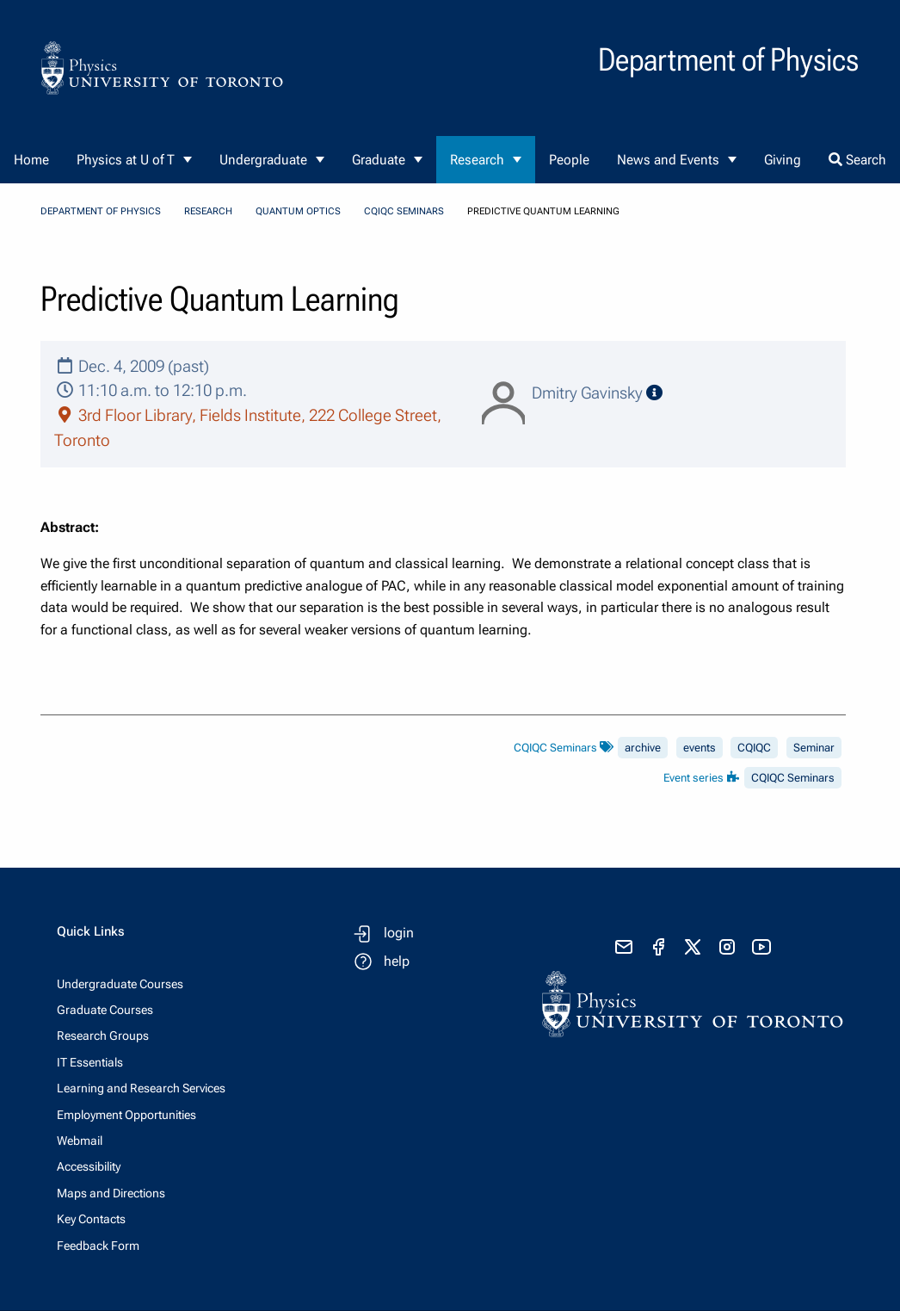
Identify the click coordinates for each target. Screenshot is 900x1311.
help (397, 961)
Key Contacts (91, 1219)
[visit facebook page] (658, 947)
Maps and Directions (111, 1193)
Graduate (378, 160)
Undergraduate (263, 160)
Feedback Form (98, 1245)
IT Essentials (90, 1062)
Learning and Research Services (141, 1088)
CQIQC (754, 747)
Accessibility (88, 1166)
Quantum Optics (298, 211)
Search (857, 160)
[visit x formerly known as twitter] (692, 947)
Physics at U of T (126, 160)
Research (477, 160)
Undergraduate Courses (120, 984)
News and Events (668, 160)
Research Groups (103, 1035)
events (699, 747)
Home (31, 160)
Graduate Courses (105, 1010)
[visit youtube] (761, 947)
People (569, 160)
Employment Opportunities (126, 1115)
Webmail (79, 1140)
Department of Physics (100, 211)
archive (643, 747)
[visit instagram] (727, 947)
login (399, 933)
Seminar (814, 747)
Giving (782, 160)
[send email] (623, 947)
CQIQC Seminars (404, 211)
